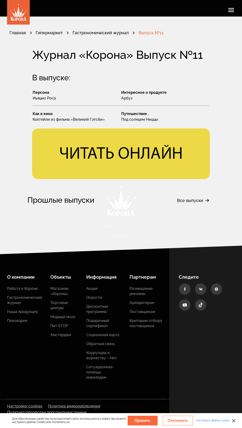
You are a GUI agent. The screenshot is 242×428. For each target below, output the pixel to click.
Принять (142, 420)
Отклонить (178, 420)
